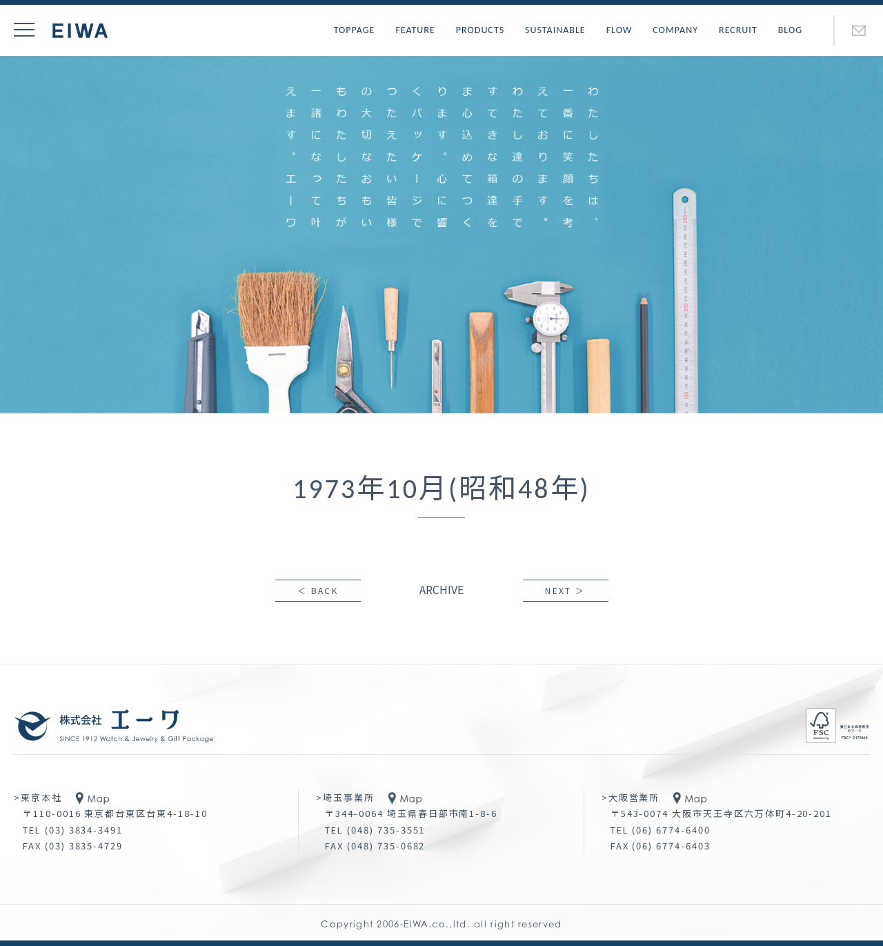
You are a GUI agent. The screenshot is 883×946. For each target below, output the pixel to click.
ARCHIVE (441, 589)
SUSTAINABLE (555, 30)
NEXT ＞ (565, 590)
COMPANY (675, 30)
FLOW (619, 30)
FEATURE (415, 30)
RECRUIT (738, 30)
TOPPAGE (354, 30)
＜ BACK (317, 590)
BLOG (790, 30)
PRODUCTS (480, 30)
